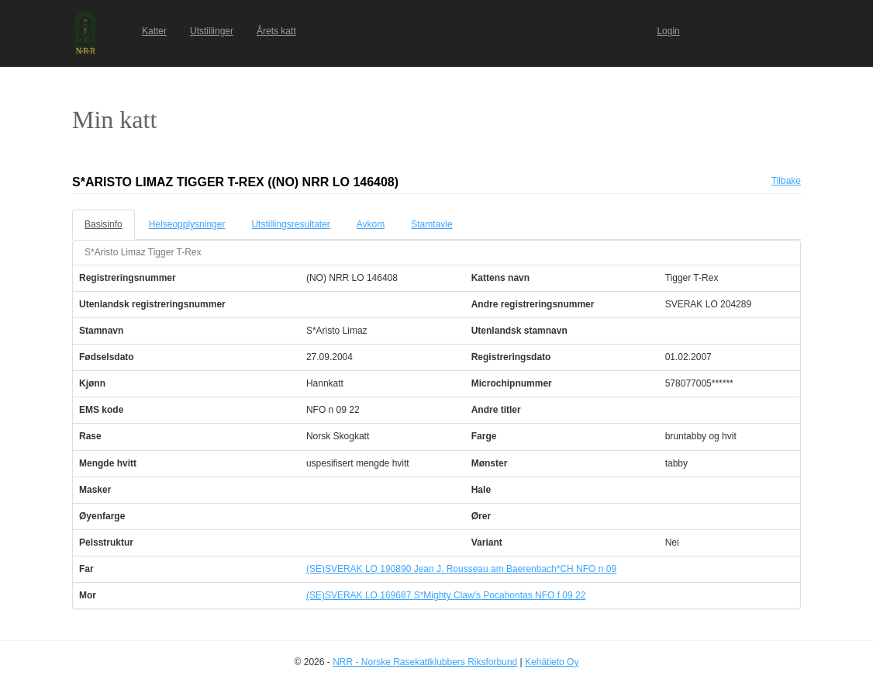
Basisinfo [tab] (103, 224)
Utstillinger (211, 31)
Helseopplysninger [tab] (187, 224)
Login (668, 31)
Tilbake (786, 180)
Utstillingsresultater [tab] (290, 224)
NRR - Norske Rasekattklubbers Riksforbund (425, 662)
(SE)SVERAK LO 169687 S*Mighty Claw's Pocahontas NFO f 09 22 (445, 595)
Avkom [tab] (371, 224)
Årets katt (276, 31)
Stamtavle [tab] (431, 224)
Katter (154, 31)
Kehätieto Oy (551, 662)
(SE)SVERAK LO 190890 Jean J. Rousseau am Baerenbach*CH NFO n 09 (461, 568)
